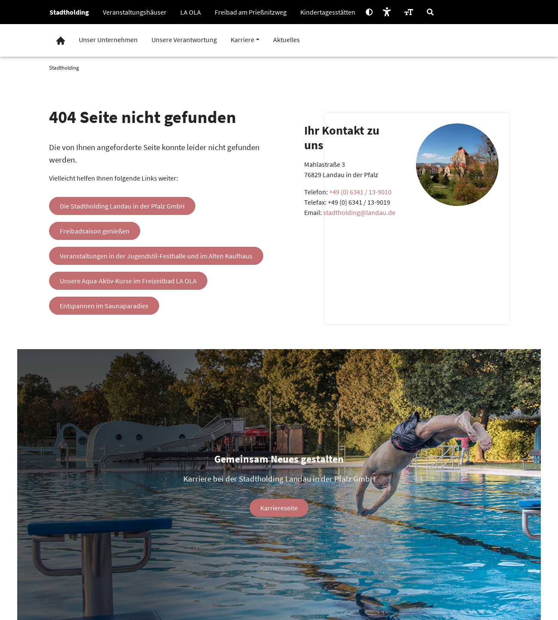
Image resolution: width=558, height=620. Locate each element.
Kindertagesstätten (327, 12)
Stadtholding (69, 12)
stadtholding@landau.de (359, 212)
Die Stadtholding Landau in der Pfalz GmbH (122, 206)
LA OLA (190, 12)
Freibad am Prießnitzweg (251, 12)
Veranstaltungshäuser (134, 12)
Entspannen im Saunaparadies (104, 305)
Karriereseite (279, 507)
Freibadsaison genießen (94, 231)
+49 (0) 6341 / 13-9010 (360, 191)
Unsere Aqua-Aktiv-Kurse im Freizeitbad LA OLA (128, 280)
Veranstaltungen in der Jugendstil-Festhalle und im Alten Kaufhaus (156, 256)
